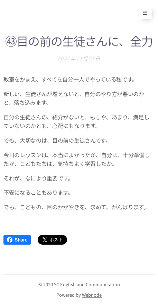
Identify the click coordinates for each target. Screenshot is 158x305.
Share (17, 240)
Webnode (92, 294)
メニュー (143, 12)
